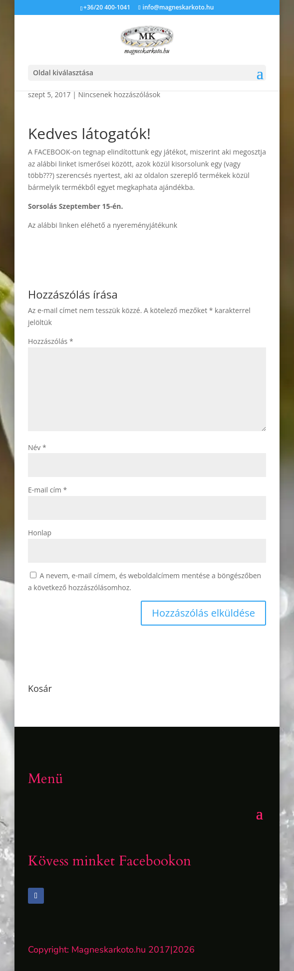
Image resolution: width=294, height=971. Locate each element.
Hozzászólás (50, 341)
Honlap (39, 532)
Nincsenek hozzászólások (119, 94)
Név (37, 447)
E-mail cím (47, 489)
